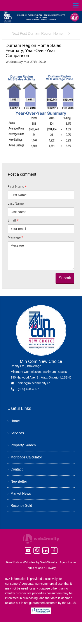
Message (15, 237)
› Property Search (21, 445)
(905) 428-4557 (28, 389)
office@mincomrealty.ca (34, 383)
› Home (13, 421)
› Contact (15, 469)
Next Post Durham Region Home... (41, 33)
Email (13, 220)
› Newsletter (17, 481)
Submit (65, 278)
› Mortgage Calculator (24, 457)
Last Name (16, 203)
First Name (17, 186)
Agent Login (67, 562)
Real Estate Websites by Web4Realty (31, 562)
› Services (15, 433)
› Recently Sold (19, 505)
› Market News (19, 493)
